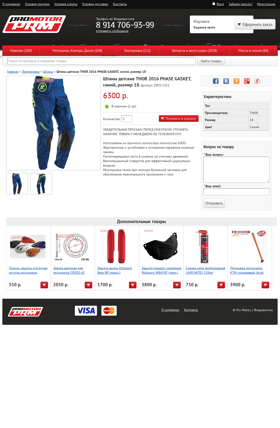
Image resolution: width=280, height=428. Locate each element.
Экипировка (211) (137, 50)
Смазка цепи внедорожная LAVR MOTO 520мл (205, 270)
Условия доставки (95, 4)
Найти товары (211, 61)
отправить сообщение (112, 31)
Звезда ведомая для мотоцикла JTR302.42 (69, 270)
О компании (11, 4)
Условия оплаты (65, 4)
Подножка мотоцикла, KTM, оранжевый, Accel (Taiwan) (247, 272)
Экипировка (31, 71)
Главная (12, 71)
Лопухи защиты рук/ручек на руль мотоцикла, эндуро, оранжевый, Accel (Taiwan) (28, 275)
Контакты (120, 4)
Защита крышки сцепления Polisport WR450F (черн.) (161, 270)
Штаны (48, 71)
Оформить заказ (255, 24)
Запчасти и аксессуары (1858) (194, 50)
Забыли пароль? (240, 4)
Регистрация (266, 4)
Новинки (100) (21, 50)
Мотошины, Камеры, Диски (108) (77, 50)
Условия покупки (37, 4)
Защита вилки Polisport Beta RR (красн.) (114, 270)
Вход (218, 4)
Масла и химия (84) (253, 50)
